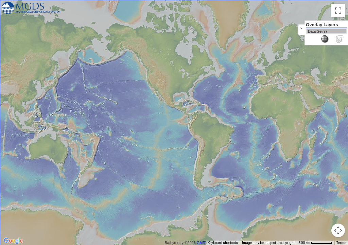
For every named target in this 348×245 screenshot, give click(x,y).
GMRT (202, 243)
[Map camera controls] (338, 230)
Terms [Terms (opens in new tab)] (341, 243)
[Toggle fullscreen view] (338, 10)
